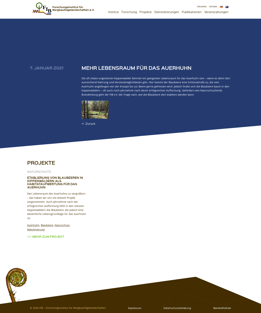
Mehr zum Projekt (48, 236)
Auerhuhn (33, 225)
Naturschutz (62, 225)
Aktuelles (201, 6)
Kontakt (213, 6)
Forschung (129, 12)
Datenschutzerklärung (177, 308)
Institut (113, 12)
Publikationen (192, 12)
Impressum (134, 308)
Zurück (90, 123)
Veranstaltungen (216, 12)
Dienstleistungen (166, 12)
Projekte (146, 12)
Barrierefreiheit (222, 308)
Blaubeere (47, 225)
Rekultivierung (36, 229)
